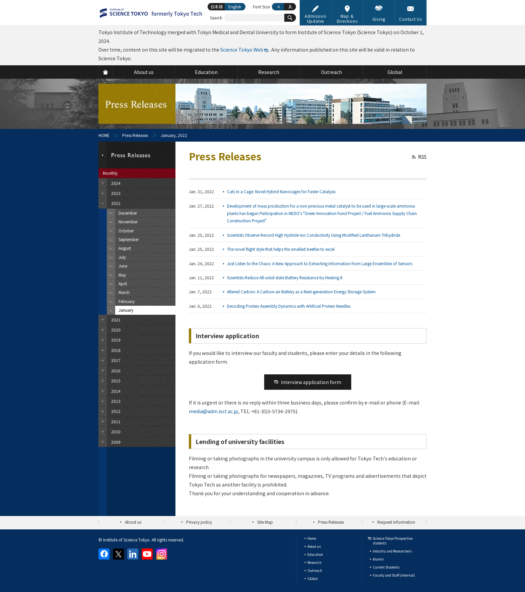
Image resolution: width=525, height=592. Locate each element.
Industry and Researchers (392, 550)
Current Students (386, 567)
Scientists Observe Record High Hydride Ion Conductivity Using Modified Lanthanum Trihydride (313, 235)
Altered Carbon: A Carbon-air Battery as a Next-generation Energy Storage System (301, 291)
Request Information (396, 522)
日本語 (217, 6)
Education (315, 554)
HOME (103, 135)
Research (314, 562)
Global (312, 578)
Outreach (314, 570)
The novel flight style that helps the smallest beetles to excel (280, 249)
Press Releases (135, 135)
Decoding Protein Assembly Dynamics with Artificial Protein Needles (288, 306)
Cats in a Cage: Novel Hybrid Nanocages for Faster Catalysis (281, 191)
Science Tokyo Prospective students (392, 540)
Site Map (265, 522)
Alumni (378, 559)
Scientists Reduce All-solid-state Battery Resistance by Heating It (285, 277)
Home (311, 538)
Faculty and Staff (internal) (394, 575)
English (234, 6)
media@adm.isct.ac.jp (213, 411)
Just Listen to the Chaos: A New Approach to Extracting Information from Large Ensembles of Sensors (319, 263)
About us (133, 522)
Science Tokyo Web (241, 49)
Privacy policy (199, 522)
